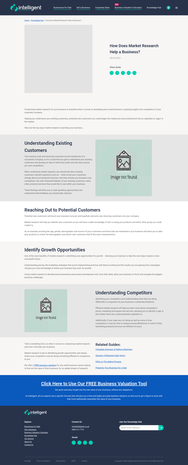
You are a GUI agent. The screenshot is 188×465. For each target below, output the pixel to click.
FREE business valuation (45, 365)
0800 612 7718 (78, 430)
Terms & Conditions (43, 461)
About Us (28, 442)
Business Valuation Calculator (128, 7)
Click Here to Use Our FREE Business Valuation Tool (94, 383)
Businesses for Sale (62, 7)
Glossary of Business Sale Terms (110, 355)
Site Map (27, 461)
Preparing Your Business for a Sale (111, 368)
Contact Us (28, 445)
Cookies (84, 461)
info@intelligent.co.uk (80, 427)
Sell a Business (83, 7)
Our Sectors (29, 439)
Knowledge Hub (154, 7)
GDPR (73, 461)
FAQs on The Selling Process (108, 362)
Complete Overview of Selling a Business (113, 349)
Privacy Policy (60, 461)
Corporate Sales (102, 7)
